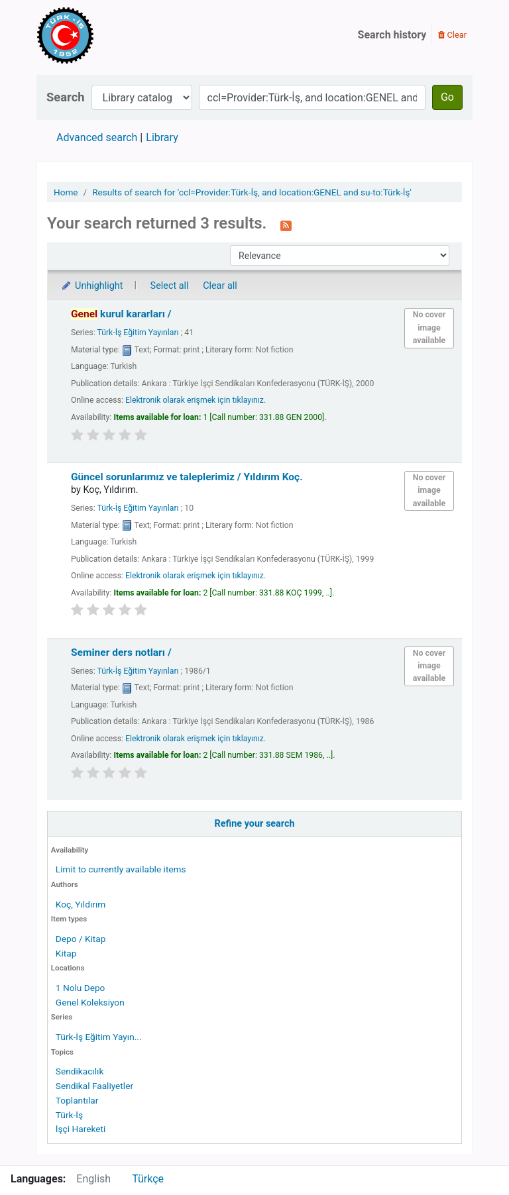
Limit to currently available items (121, 869)
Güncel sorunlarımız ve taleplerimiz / (187, 477)
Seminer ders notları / (121, 652)
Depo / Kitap (81, 938)
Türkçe (148, 1178)
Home (66, 192)
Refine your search (255, 823)
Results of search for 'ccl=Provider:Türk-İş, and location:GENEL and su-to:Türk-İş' (252, 192)
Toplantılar (77, 1100)
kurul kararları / (121, 314)
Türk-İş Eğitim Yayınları (137, 332)
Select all (169, 285)
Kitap (66, 953)
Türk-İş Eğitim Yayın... (99, 1036)
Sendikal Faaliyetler (94, 1085)
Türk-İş (69, 1115)
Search (65, 97)
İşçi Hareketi (80, 1128)
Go (447, 97)
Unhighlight (91, 285)
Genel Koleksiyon (90, 1002)
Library (162, 137)
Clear (452, 35)
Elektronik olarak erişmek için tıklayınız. (195, 400)
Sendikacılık (80, 1071)
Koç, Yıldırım (80, 904)
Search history (392, 34)
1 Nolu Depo (80, 987)
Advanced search (96, 137)
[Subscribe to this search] (286, 224)
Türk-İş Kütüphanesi (103, 35)
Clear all (220, 285)
